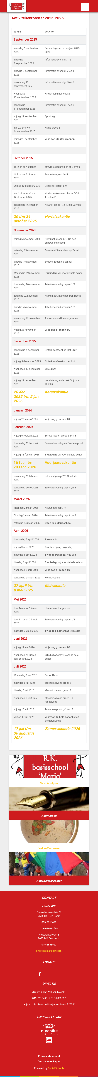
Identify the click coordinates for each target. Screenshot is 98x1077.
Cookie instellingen (49, 1061)
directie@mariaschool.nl (49, 950)
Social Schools (56, 1068)
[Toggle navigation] (85, 7)
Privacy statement (49, 1056)
